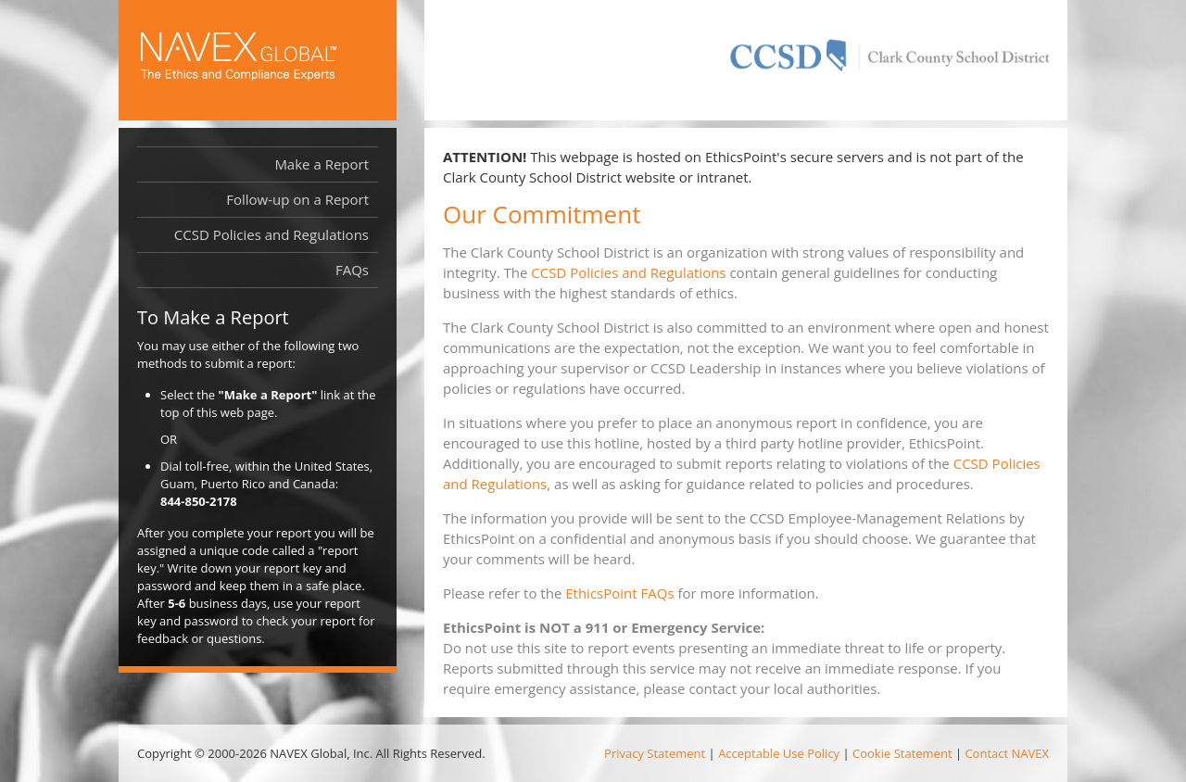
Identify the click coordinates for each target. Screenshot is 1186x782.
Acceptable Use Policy (778, 753)
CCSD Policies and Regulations (628, 272)
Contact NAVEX (1007, 753)
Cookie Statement (902, 753)
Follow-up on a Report (297, 199)
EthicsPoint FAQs (619, 593)
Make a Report (321, 164)
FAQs (352, 269)
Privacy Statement (654, 753)
